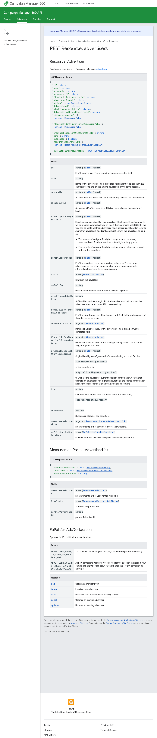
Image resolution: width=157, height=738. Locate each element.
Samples (37, 19)
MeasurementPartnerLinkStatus (94, 470)
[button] (19, 30)
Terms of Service (108, 730)
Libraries (48, 730)
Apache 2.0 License (79, 623)
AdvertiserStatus (81, 103)
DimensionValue (73, 118)
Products (63, 41)
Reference (113, 41)
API (104, 41)
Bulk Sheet (88, 3)
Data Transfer (71, 3)
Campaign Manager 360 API (23, 13)
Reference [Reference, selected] (21, 19)
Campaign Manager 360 (27, 3)
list (53, 594)
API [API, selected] (57, 3)
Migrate (120, 31)
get (53, 583)
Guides (7, 19)
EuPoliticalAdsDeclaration (110, 150)
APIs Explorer (50, 735)
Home (52, 41)
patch (54, 599)
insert (55, 589)
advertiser (101, 69)
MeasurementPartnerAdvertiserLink (84, 144)
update (55, 605)
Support (51, 19)
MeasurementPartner (98, 467)
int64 (88, 167)
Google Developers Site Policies (120, 623)
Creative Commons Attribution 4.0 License (125, 620)
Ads (72, 41)
